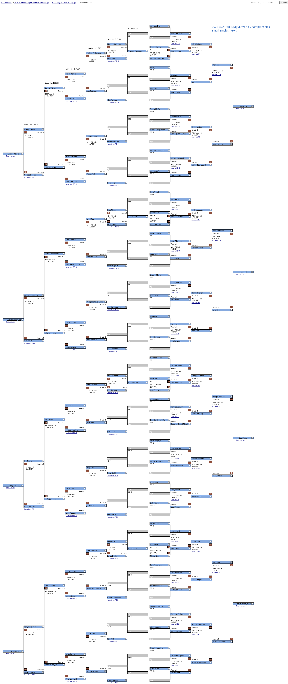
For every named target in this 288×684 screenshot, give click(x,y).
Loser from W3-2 (71, 267)
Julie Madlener (155, 26)
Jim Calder (154, 295)
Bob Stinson (155, 503)
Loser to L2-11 (175, 251)
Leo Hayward (155, 337)
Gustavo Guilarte (156, 606)
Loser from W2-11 (113, 268)
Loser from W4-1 (29, 509)
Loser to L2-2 (175, 624)
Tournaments (6, 2)
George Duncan (156, 358)
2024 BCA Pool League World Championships (31, 2)
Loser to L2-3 (175, 583)
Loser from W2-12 (113, 227)
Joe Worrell (154, 192)
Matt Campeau (156, 586)
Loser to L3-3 (196, 137)
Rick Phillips (154, 88)
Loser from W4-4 (29, 343)
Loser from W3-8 (71, 433)
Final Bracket (240, 108)
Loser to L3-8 (196, 386)
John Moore (154, 213)
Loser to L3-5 (196, 634)
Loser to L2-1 (175, 665)
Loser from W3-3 (71, 184)
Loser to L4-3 (216, 75)
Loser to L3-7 (196, 469)
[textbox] (265, 2)
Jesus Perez (154, 669)
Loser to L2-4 (175, 541)
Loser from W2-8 (112, 393)
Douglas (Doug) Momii (158, 420)
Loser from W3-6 (71, 599)
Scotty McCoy (155, 109)
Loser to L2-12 (175, 209)
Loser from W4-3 (29, 177)
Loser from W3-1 (71, 350)
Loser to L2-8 (175, 375)
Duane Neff (154, 523)
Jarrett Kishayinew (157, 648)
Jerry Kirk (153, 316)
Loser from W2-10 (113, 310)
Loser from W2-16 (113, 61)
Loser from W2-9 (112, 351)
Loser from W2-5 (112, 517)
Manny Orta (155, 556)
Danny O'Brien (155, 275)
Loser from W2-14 (113, 144)
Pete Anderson (156, 565)
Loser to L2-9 (175, 334)
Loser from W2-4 (112, 558)
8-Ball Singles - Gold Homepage (64, 2)
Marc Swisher (155, 378)
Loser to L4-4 (216, 241)
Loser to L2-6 (175, 458)
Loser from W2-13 (113, 185)
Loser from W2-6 (112, 476)
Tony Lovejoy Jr (156, 399)
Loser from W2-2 (112, 641)
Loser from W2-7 (112, 434)
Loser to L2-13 (175, 168)
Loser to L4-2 (216, 572)
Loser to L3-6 (196, 551)
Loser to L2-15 (175, 85)
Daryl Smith (154, 254)
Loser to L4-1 (216, 406)
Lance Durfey (155, 171)
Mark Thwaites (156, 233)
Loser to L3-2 (196, 220)
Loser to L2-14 (175, 127)
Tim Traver (154, 544)
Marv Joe (153, 67)
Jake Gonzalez (155, 390)
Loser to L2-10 (175, 292)
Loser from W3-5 (71, 681)
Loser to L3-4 (196, 54)
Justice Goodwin (156, 461)
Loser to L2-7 (175, 417)
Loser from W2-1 (112, 683)
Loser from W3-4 (71, 101)
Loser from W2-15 (113, 102)
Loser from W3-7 (71, 516)
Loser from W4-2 (29, 675)
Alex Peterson (155, 627)
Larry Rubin (154, 482)
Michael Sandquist (157, 150)
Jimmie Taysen (155, 47)
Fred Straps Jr (155, 441)
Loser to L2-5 (175, 500)
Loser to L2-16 (175, 44)
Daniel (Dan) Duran (157, 130)
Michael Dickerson (157, 58)
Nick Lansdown (156, 224)
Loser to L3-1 (196, 303)
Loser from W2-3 (112, 600)
